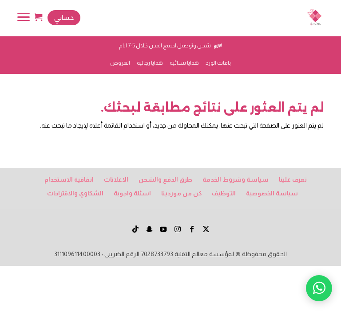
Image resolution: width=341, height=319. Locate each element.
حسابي (64, 18)
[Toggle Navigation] (23, 18)
